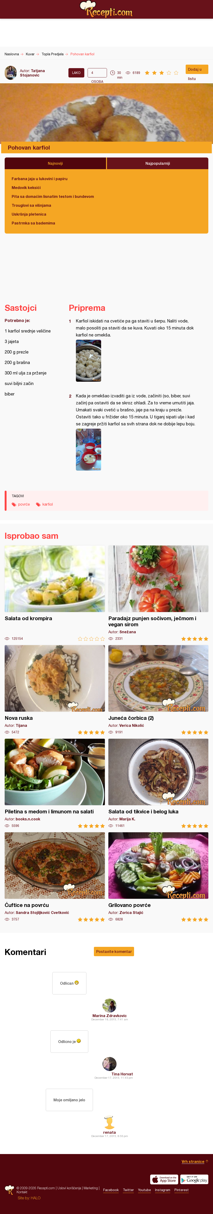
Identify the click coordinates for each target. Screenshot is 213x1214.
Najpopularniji (158, 163)
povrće (24, 504)
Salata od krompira (55, 593)
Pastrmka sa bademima (33, 223)
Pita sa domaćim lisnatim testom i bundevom (53, 196)
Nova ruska (55, 690)
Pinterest (181, 1190)
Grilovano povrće (158, 877)
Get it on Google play (194, 1179)
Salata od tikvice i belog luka (158, 783)
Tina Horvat (122, 1074)
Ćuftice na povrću (55, 877)
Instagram (162, 1190)
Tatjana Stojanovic (32, 72)
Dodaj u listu (195, 70)
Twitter (128, 1190)
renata (109, 1132)
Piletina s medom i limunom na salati (55, 783)
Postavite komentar (114, 951)
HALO (35, 1198)
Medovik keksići (26, 187)
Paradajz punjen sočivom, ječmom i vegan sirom (158, 593)
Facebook (111, 1190)
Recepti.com (106, 9)
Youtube (144, 1190)
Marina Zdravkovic (109, 1015)
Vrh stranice (193, 1161)
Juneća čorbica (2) (158, 690)
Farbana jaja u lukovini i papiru (39, 178)
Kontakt (22, 1192)
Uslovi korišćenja (69, 1188)
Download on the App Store (164, 1179)
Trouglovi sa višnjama (31, 205)
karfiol (48, 504)
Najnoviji (55, 163)
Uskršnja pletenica (29, 214)
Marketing (91, 1188)
